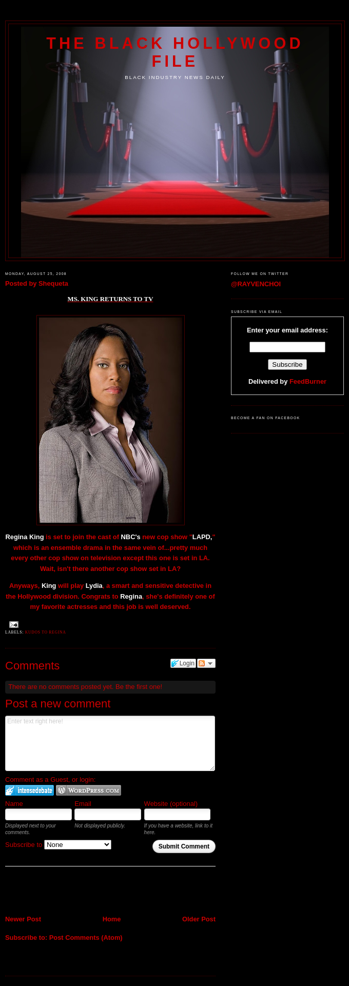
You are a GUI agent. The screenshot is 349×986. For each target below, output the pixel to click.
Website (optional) (171, 803)
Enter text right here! (110, 743)
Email (82, 803)
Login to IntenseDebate (29, 790)
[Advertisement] (65, 891)
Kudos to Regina (45, 632)
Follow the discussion (206, 663)
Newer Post (23, 919)
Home (112, 919)
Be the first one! (138, 687)
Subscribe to (58, 845)
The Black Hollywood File (174, 52)
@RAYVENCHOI (256, 284)
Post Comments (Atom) (86, 937)
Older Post (199, 919)
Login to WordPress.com (88, 790)
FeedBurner (307, 381)
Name (14, 803)
